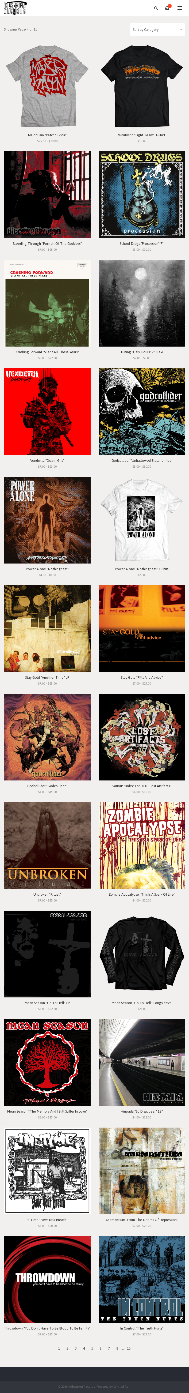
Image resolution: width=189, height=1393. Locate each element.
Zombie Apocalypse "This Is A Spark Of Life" (142, 894)
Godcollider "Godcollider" (47, 786)
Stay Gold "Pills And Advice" (142, 677)
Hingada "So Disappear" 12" (142, 1111)
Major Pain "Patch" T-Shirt (47, 135)
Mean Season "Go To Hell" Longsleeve (142, 1003)
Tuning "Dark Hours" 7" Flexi (141, 352)
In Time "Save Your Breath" (47, 1220)
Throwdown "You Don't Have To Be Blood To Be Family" (47, 1328)
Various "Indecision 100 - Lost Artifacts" (141, 786)
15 (129, 1348)
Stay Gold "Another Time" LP (47, 677)
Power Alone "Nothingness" (47, 569)
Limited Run (122, 1386)
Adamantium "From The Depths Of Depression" (142, 1220)
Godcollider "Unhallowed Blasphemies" (141, 461)
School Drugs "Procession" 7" (142, 244)
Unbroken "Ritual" (47, 894)
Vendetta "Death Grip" (47, 461)
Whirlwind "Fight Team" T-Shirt (141, 135)
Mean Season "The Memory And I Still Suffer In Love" (47, 1111)
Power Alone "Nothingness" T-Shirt (141, 569)
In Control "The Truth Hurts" (141, 1328)
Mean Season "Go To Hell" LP (47, 1003)
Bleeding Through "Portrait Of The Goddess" (47, 244)
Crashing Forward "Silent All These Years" (47, 352)
